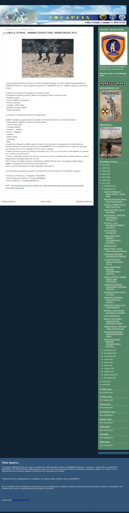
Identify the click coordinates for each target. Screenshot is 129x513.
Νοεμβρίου (108, 189)
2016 (104, 168)
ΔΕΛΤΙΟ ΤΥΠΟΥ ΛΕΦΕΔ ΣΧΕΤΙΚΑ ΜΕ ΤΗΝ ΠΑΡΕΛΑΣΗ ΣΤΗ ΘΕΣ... (113, 321)
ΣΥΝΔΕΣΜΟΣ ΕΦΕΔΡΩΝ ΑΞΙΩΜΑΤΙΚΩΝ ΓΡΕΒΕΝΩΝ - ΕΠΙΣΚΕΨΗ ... (115, 287)
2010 (104, 381)
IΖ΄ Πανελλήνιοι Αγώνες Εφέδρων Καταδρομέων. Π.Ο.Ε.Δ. (113, 262)
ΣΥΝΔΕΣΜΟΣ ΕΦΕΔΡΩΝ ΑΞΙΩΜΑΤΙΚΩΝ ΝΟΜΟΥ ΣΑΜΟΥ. (113, 334)
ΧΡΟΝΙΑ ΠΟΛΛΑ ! (110, 246)
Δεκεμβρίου (108, 186)
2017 (104, 165)
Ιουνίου (107, 362)
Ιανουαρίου (108, 378)
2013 (104, 177)
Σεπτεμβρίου (109, 353)
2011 (104, 183)
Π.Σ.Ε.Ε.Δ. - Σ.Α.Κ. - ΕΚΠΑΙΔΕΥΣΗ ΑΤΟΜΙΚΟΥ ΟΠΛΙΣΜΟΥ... (114, 225)
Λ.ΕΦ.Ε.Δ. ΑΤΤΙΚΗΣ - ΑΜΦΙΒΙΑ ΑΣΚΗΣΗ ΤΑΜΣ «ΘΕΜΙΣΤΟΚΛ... (115, 279)
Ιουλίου (107, 359)
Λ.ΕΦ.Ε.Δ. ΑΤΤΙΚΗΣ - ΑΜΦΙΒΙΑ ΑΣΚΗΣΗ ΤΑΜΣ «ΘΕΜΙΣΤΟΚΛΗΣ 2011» (41, 33)
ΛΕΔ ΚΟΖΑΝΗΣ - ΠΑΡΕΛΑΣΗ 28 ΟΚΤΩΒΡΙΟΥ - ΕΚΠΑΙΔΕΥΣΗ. (114, 217)
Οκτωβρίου (108, 350)
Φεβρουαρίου (109, 375)
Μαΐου (106, 365)
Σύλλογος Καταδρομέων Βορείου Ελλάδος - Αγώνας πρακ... (114, 194)
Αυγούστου (108, 356)
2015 (104, 171)
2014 (104, 174)
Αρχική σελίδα (46, 201)
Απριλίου (107, 368)
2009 (104, 385)
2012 (104, 180)
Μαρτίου (107, 372)
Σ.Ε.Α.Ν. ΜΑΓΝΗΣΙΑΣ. (112, 316)
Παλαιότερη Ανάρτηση (84, 201)
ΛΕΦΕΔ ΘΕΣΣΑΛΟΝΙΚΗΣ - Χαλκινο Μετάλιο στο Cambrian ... (113, 300)
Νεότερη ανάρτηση (8, 201)
